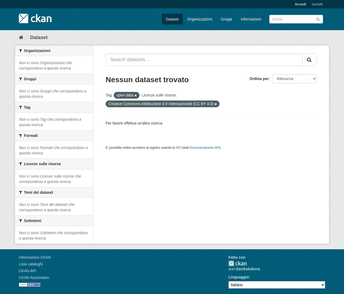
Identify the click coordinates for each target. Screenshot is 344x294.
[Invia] (318, 18)
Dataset (172, 19)
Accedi (300, 4)
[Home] (21, 37)
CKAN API (27, 271)
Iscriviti (317, 4)
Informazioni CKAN (35, 257)
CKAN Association (34, 277)
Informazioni (251, 19)
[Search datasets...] (204, 60)
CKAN (237, 263)
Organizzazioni (199, 19)
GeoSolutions (248, 269)
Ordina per (259, 79)
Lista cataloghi (31, 264)
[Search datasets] (296, 19)
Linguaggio (238, 277)
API (178, 148)
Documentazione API (204, 148)
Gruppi (226, 19)
